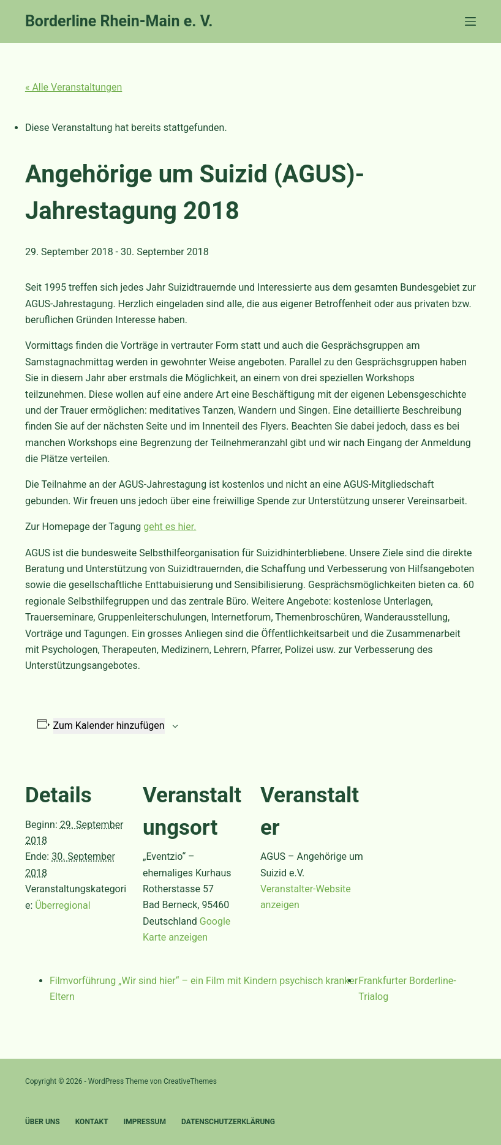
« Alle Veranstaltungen (73, 87)
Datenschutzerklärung (228, 1121)
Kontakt (91, 1121)
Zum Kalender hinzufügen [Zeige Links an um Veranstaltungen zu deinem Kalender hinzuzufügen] (109, 725)
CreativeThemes (190, 1081)
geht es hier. (169, 526)
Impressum (145, 1121)
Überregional (62, 905)
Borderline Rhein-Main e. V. (119, 21)
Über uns (42, 1121)
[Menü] (470, 21)
